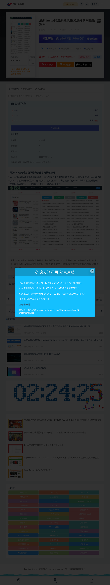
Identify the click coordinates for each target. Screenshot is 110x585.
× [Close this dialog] (92, 271)
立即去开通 (24, 304)
